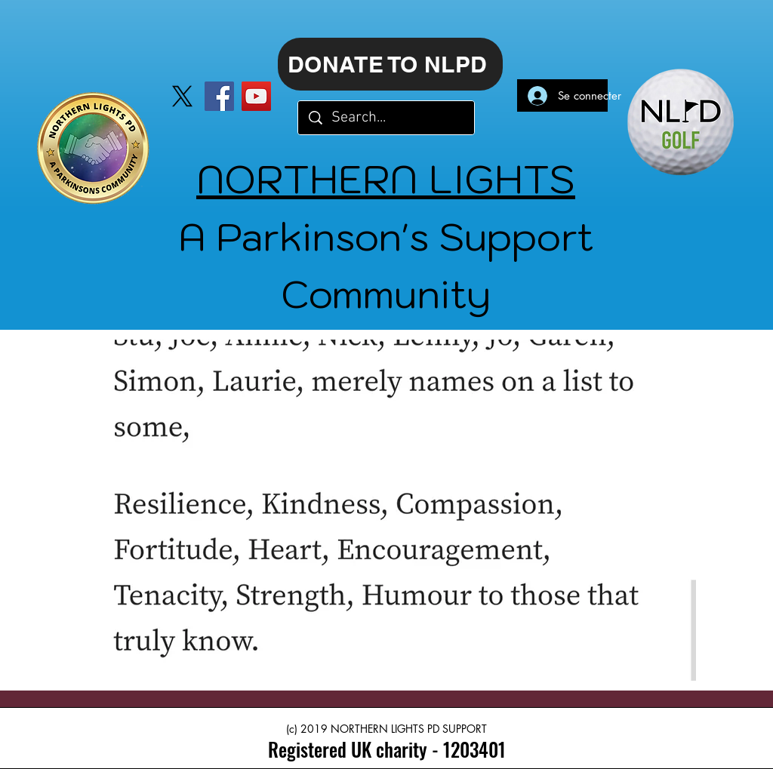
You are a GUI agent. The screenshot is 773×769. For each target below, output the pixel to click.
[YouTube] (256, 96)
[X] (182, 96)
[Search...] (386, 117)
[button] (385, 510)
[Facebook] (219, 96)
